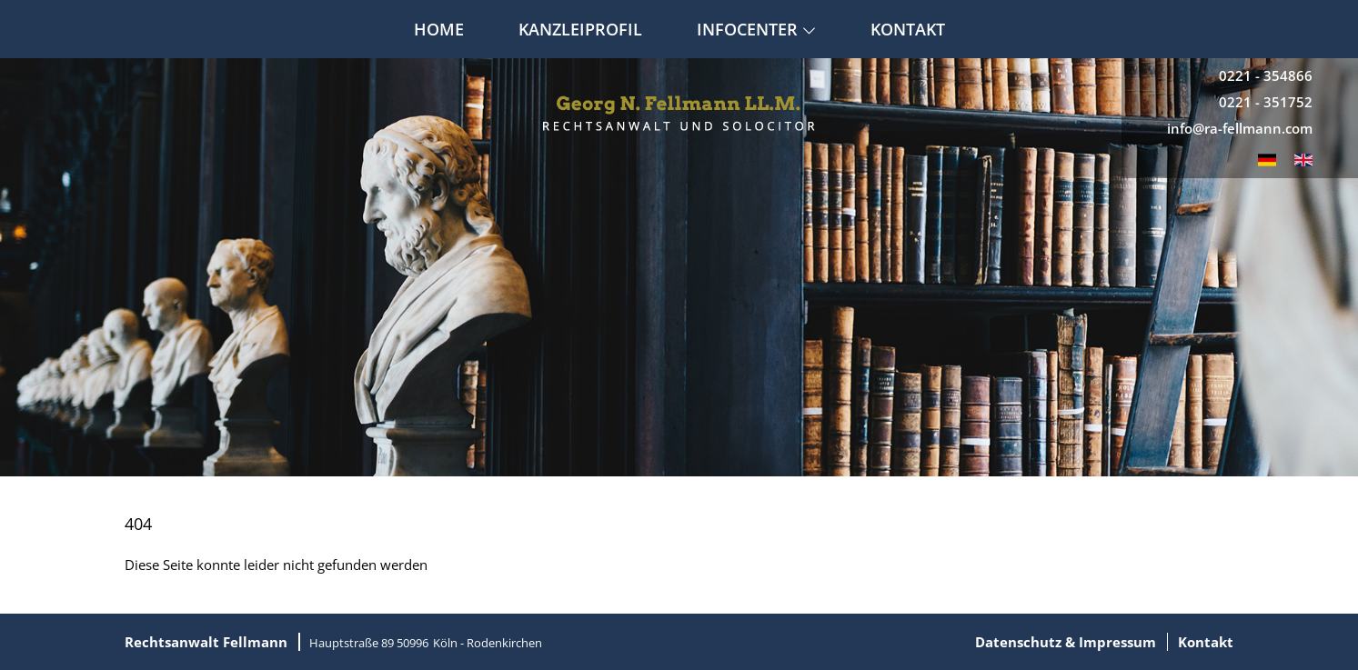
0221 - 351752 (1266, 102)
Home (439, 29)
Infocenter (756, 29)
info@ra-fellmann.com (1240, 128)
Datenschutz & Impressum (1065, 642)
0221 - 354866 (1266, 75)
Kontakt (907, 29)
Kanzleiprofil (580, 29)
